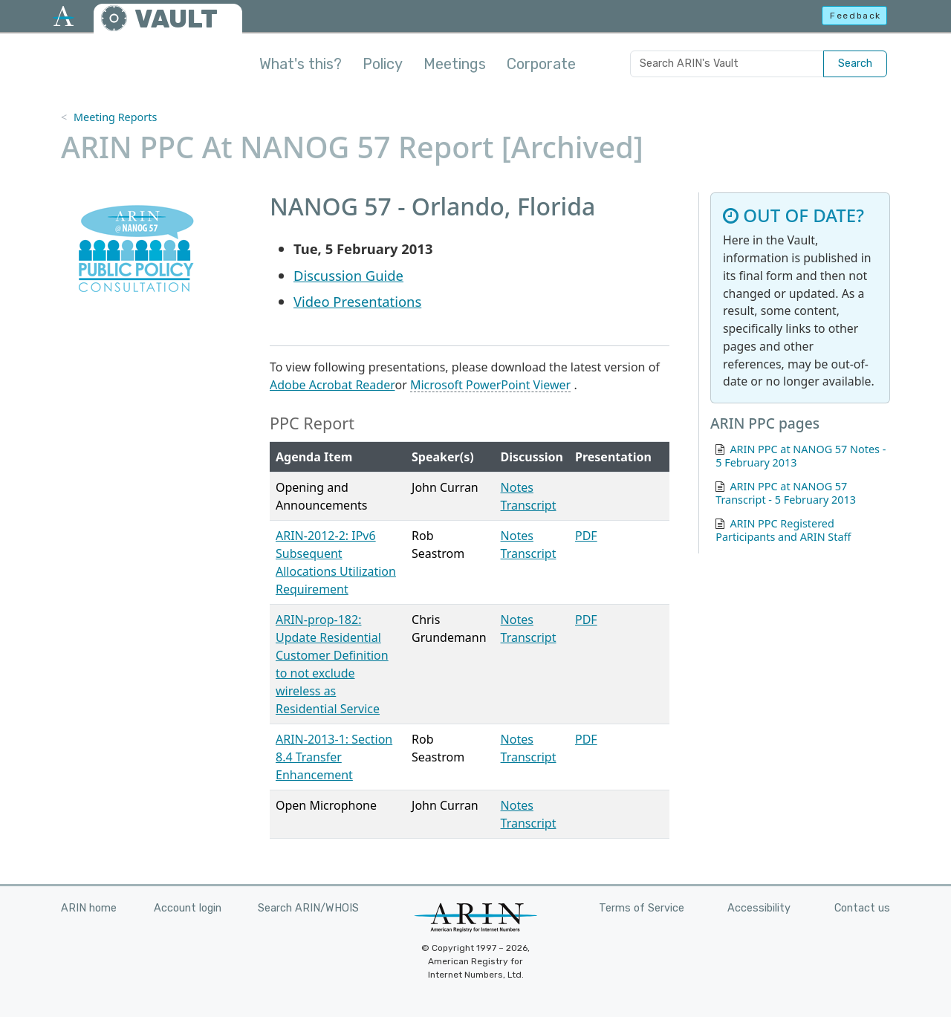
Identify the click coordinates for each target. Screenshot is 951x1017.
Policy (383, 64)
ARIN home (89, 908)
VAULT (176, 19)
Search (855, 63)
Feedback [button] (855, 15)
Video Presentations (357, 301)
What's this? (300, 64)
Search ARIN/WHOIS (308, 908)
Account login (187, 908)
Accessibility (759, 908)
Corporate (541, 64)
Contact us (862, 908)
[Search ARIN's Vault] (727, 64)
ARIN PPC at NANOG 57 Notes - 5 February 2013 (800, 455)
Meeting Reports (115, 117)
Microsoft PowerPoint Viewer (490, 385)
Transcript (528, 505)
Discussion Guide (348, 275)
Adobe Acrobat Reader (332, 385)
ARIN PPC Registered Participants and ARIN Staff (783, 530)
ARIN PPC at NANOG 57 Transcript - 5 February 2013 (785, 493)
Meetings (454, 64)
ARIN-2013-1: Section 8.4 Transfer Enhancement (334, 757)
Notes (517, 487)
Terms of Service (641, 908)
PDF (586, 535)
